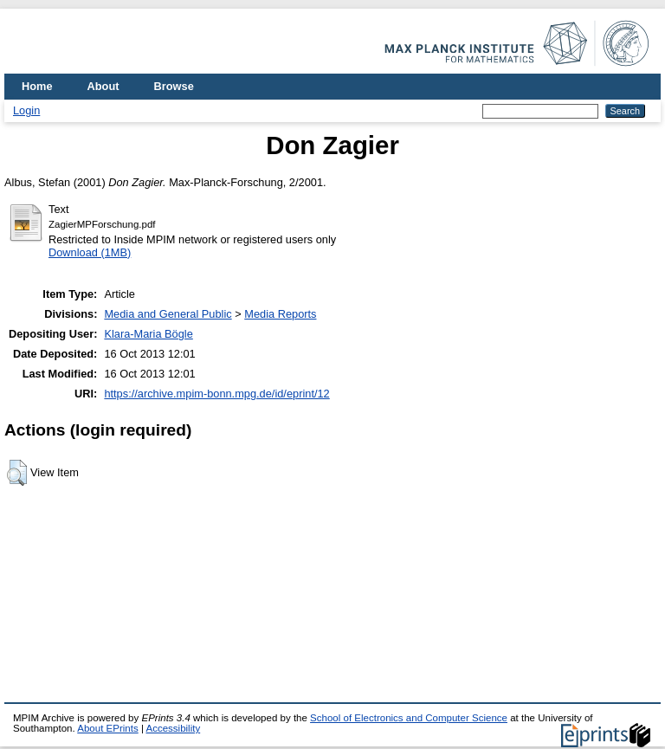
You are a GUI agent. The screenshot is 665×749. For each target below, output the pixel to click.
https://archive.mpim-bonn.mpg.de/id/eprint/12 (216, 393)
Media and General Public (167, 313)
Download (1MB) (89, 252)
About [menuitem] (103, 86)
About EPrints (107, 728)
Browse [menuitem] (174, 86)
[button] (17, 473)
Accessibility (172, 728)
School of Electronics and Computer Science (408, 718)
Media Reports (280, 313)
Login (26, 110)
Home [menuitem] (37, 86)
